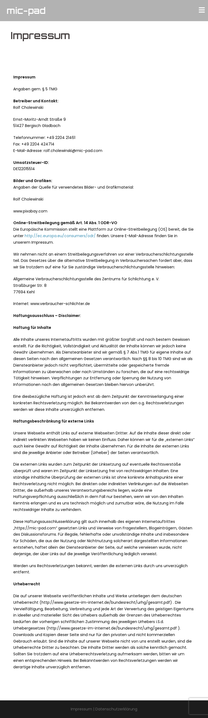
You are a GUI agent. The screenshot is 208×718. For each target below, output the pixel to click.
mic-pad (26, 10)
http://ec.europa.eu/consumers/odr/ (60, 236)
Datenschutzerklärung (116, 709)
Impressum (81, 709)
